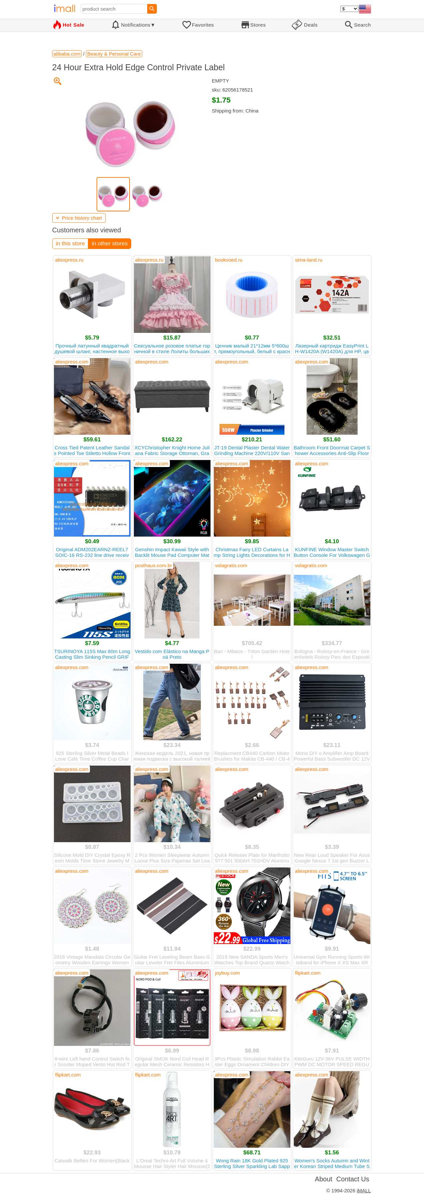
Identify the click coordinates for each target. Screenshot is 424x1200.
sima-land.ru (309, 260)
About (323, 1179)
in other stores (110, 243)
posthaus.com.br (153, 565)
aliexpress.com (72, 361)
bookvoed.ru (229, 260)
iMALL (364, 1190)
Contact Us (352, 1179)
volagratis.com (231, 565)
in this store (70, 243)
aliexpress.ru (69, 260)
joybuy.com (227, 973)
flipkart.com (308, 973)
